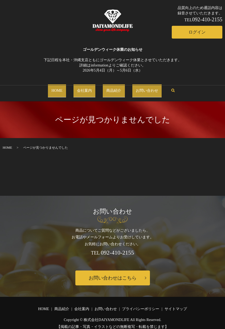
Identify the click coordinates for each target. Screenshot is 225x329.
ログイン (197, 32)
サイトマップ (176, 304)
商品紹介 (112, 88)
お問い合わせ (142, 88)
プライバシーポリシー (140, 304)
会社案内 (86, 88)
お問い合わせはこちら (113, 273)
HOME (61, 88)
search (169, 88)
